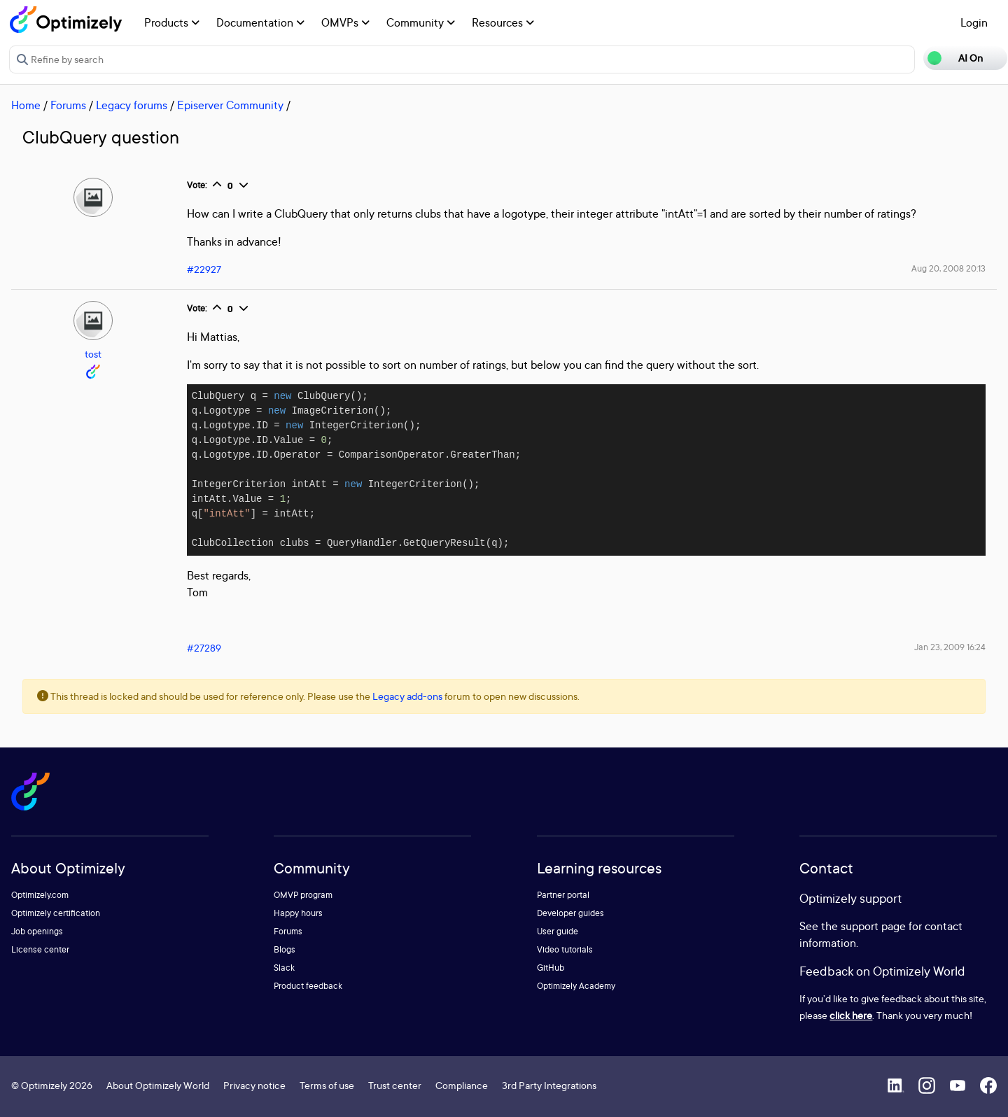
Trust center (394, 1085)
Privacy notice (254, 1085)
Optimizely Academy (576, 986)
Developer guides (570, 913)
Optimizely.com (40, 895)
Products (172, 22)
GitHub (550, 968)
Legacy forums (131, 105)
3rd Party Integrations (549, 1085)
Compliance (461, 1085)
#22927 (204, 269)
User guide (557, 931)
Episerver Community (230, 105)
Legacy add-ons (407, 696)
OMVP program (303, 895)
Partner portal (563, 895)
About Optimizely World (157, 1085)
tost (93, 353)
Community (420, 22)
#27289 (204, 647)
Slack (284, 968)
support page (873, 926)
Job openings (37, 931)
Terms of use (327, 1085)
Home (26, 105)
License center (40, 949)
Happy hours (298, 913)
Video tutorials (565, 949)
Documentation (260, 22)
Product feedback (308, 986)
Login (974, 22)
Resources (503, 22)
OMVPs (345, 22)
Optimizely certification (55, 913)
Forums (68, 105)
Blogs (284, 949)
